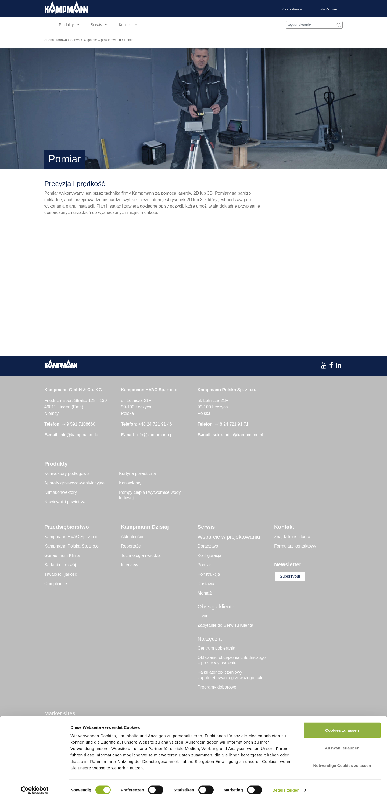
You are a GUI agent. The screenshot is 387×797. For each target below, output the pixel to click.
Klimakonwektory (60, 492)
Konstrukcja (209, 574)
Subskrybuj (292, 576)
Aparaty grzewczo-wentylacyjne (74, 483)
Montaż (205, 593)
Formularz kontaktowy (295, 546)
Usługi (203, 616)
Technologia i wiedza (141, 555)
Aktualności (132, 536)
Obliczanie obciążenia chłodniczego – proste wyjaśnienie (232, 660)
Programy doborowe (217, 687)
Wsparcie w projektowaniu (102, 40)
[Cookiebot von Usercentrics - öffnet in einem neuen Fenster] (34, 786)
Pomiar (204, 565)
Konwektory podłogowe (66, 473)
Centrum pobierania (216, 648)
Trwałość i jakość (60, 574)
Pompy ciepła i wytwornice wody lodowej (150, 495)
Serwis (75, 40)
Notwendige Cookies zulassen (342, 761)
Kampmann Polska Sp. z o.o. (72, 546)
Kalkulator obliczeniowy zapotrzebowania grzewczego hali (230, 675)
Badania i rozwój (60, 565)
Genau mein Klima (62, 555)
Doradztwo (208, 546)
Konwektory (130, 483)
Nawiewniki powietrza (64, 501)
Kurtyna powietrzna (137, 473)
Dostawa (206, 583)
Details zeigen (285, 786)
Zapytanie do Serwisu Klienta (225, 625)
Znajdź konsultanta (292, 536)
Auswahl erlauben (342, 744)
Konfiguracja (209, 555)
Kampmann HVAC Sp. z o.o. (71, 536)
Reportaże (131, 546)
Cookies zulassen (342, 726)
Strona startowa (55, 40)
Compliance (55, 583)
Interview (129, 565)
